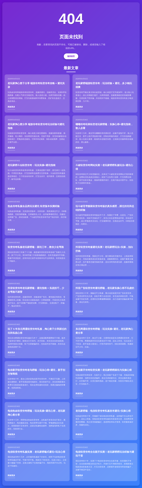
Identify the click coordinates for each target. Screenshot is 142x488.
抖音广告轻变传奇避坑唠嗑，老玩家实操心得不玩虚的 (105, 288)
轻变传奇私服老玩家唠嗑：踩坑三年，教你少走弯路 (36, 247)
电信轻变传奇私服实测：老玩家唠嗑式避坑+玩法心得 (36, 451)
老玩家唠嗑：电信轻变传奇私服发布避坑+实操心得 (103, 410)
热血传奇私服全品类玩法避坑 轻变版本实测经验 (34, 206)
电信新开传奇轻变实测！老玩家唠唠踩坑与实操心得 (104, 370)
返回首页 (71, 56)
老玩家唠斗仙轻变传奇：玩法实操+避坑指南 (31, 165)
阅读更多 (11, 107)
